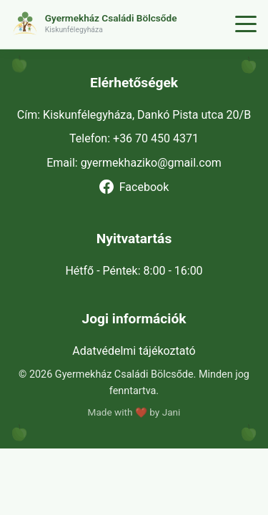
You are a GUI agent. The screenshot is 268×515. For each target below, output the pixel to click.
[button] (120, 23)
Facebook (134, 187)
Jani (171, 412)
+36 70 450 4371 (156, 138)
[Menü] (246, 24)
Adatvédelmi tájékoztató (133, 351)
